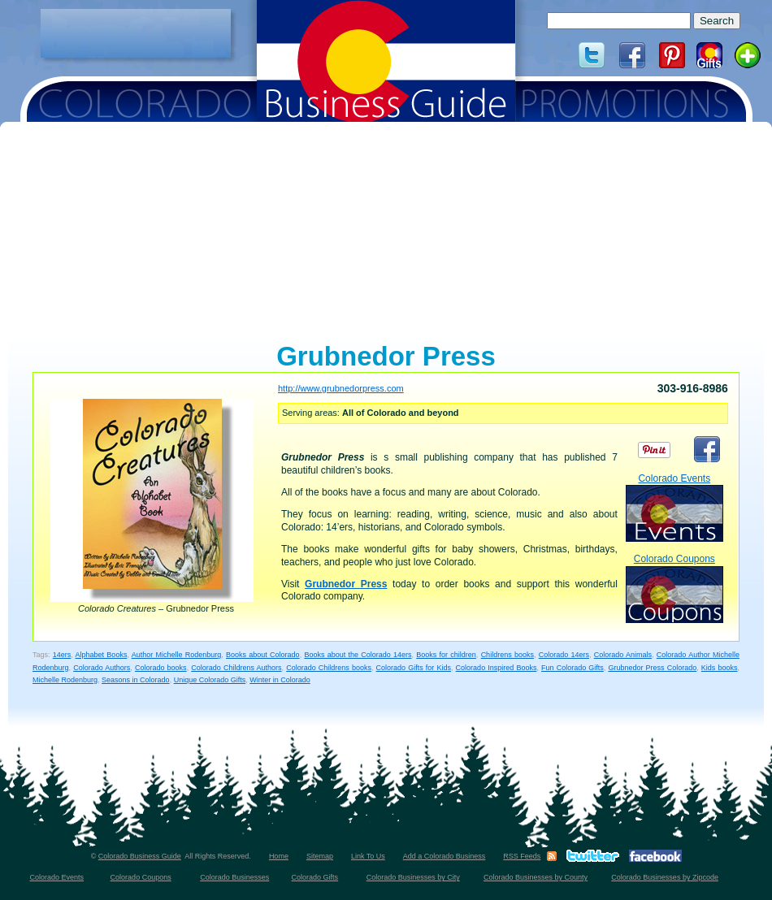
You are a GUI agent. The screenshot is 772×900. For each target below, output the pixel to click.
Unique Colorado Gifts (210, 680)
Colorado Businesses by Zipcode (664, 877)
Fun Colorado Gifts (572, 668)
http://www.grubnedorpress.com (341, 388)
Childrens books (507, 655)
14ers (62, 655)
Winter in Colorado (279, 680)
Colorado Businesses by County (536, 877)
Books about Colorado (263, 655)
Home (278, 856)
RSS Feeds (521, 856)
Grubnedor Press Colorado (652, 668)
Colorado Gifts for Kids (413, 668)
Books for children (446, 655)
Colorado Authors (101, 668)
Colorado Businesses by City (413, 877)
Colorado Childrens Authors (236, 668)
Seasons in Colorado (136, 680)
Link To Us (368, 856)
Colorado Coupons (674, 587)
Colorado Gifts (315, 877)
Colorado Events (674, 507)
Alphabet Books (102, 655)
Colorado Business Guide (139, 856)
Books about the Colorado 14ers (357, 655)
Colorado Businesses (234, 877)
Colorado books (161, 668)
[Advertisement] (136, 33)
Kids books (719, 668)
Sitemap (319, 856)
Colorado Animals (623, 655)
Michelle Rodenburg (65, 680)
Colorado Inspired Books (496, 668)
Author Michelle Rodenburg (177, 655)
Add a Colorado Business (444, 856)
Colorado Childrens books (328, 668)
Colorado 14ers (564, 655)
